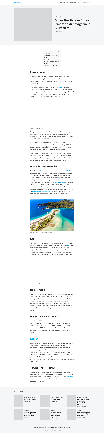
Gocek (60, 87)
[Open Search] (90, 2)
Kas (46, 57)
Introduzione (48, 53)
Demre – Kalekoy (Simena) (52, 61)
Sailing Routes (58, 16)
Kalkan (47, 63)
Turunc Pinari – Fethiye (51, 65)
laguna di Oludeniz (60, 182)
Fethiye (70, 377)
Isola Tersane (48, 59)
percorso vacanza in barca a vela (42, 191)
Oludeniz (69, 171)
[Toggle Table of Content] (57, 51)
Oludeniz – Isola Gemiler (51, 55)
